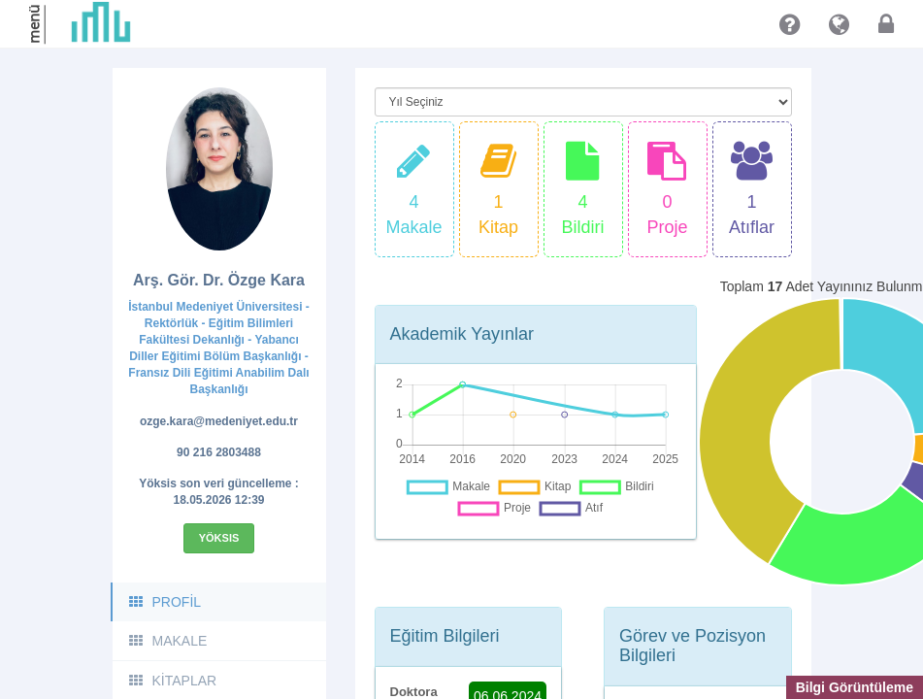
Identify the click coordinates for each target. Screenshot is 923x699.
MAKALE (167, 641)
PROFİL (164, 602)
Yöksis (219, 538)
